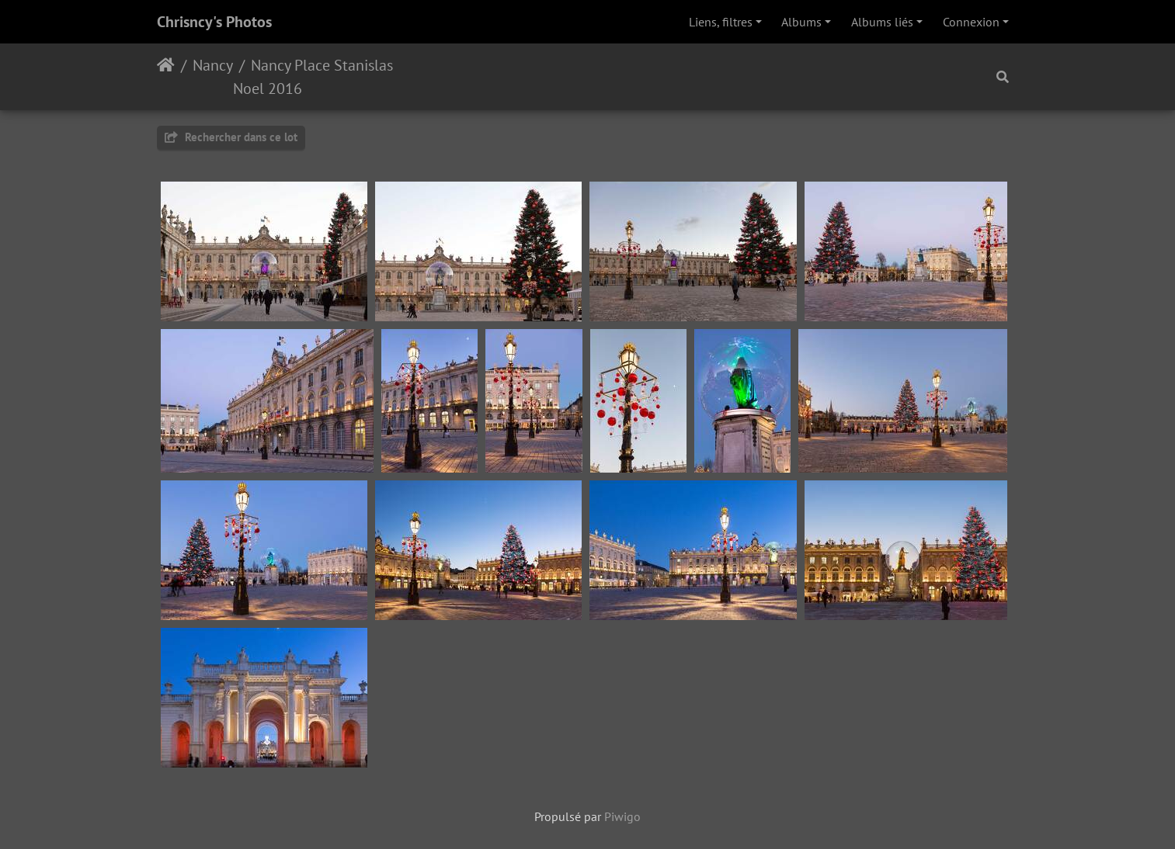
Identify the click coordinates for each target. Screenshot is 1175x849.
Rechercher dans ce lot (231, 137)
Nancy (213, 65)
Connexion (971, 21)
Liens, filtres (721, 21)
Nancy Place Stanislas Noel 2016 (313, 77)
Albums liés (882, 21)
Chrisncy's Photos (214, 22)
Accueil (166, 77)
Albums (801, 21)
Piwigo (622, 816)
